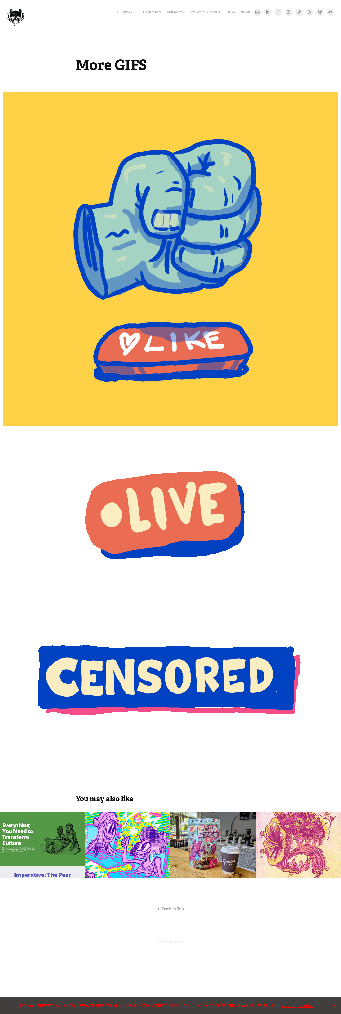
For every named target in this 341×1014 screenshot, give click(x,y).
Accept (288, 1006)
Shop (245, 12)
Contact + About (205, 12)
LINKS (230, 12)
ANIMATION (176, 12)
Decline (305, 1006)
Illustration (150, 12)
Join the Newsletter (170, 942)
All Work (125, 12)
